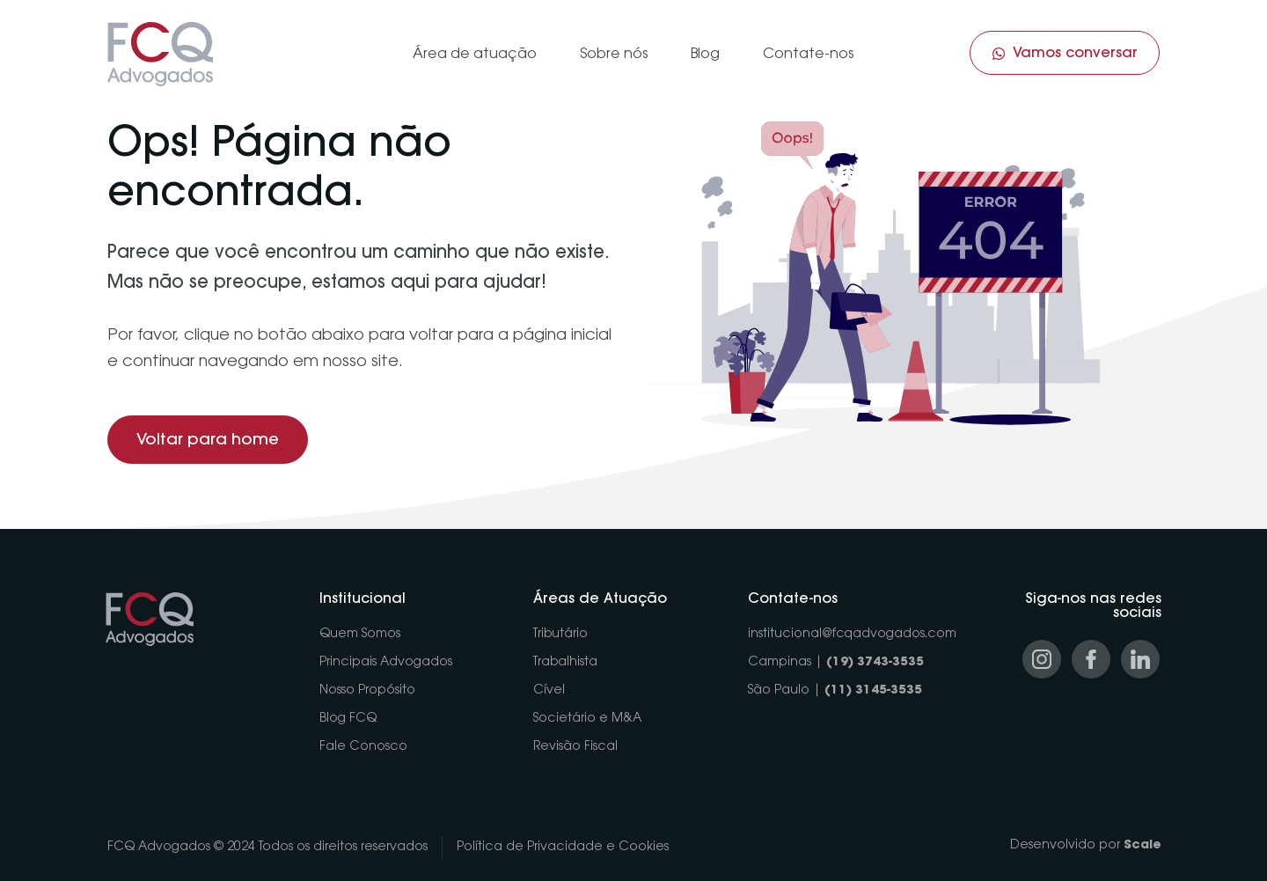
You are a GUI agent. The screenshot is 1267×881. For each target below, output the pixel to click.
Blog (705, 55)
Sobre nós (614, 55)
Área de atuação (475, 55)
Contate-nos (808, 55)
